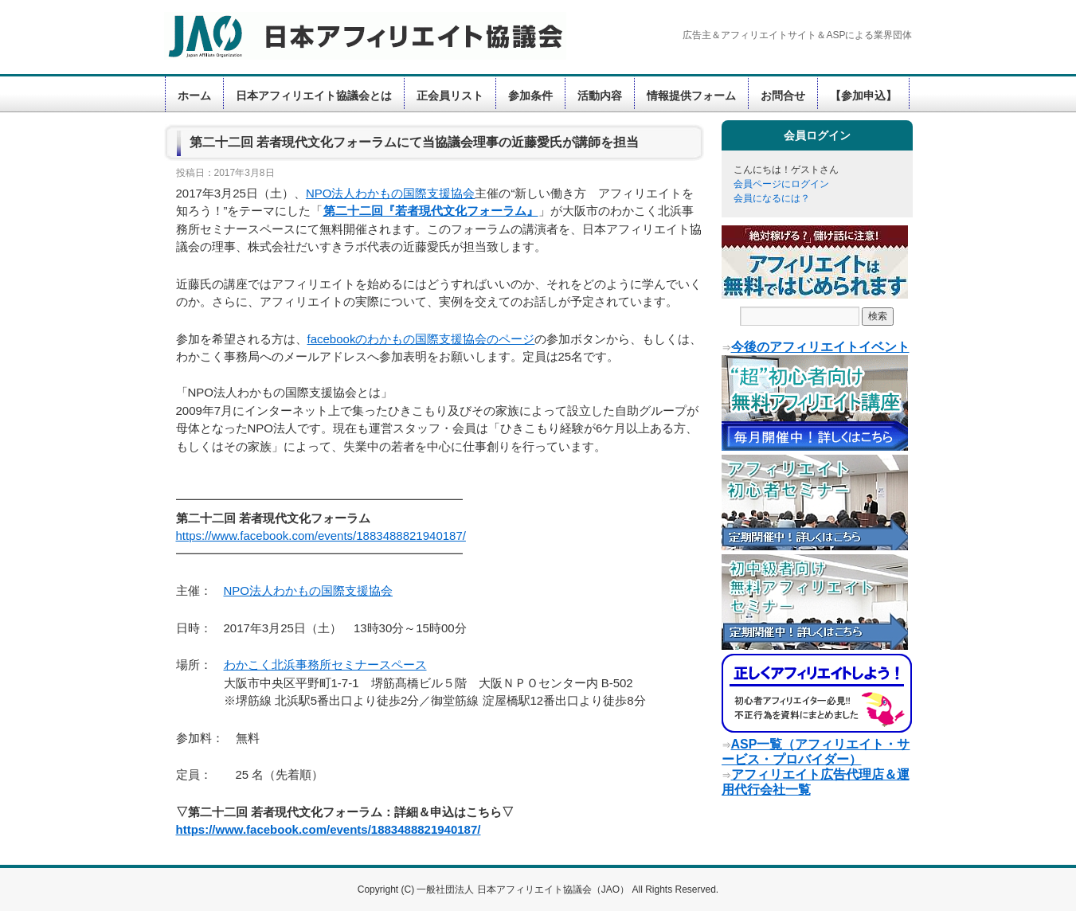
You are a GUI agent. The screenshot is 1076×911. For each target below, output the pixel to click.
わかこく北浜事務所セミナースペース (325, 664)
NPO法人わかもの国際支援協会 (390, 193)
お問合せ (783, 95)
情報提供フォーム (691, 95)
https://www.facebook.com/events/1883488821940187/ (321, 535)
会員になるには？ (772, 198)
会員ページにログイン (781, 184)
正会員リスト (450, 95)
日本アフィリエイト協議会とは (314, 95)
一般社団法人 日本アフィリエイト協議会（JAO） (524, 889)
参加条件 (530, 95)
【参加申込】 (863, 95)
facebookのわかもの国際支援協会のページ (421, 339)
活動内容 (599, 95)
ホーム (194, 95)
